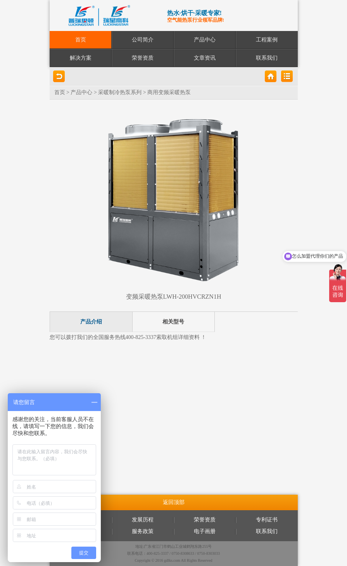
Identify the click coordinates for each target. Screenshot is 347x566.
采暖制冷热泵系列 (120, 92)
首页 (80, 40)
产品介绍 (91, 322)
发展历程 (143, 520)
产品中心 (205, 40)
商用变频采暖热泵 (169, 92)
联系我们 (267, 58)
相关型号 (173, 322)
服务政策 (143, 531)
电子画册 (205, 531)
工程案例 (267, 40)
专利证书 (267, 520)
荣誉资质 (143, 58)
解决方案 (80, 58)
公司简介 (143, 40)
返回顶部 (174, 502)
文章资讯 (205, 58)
